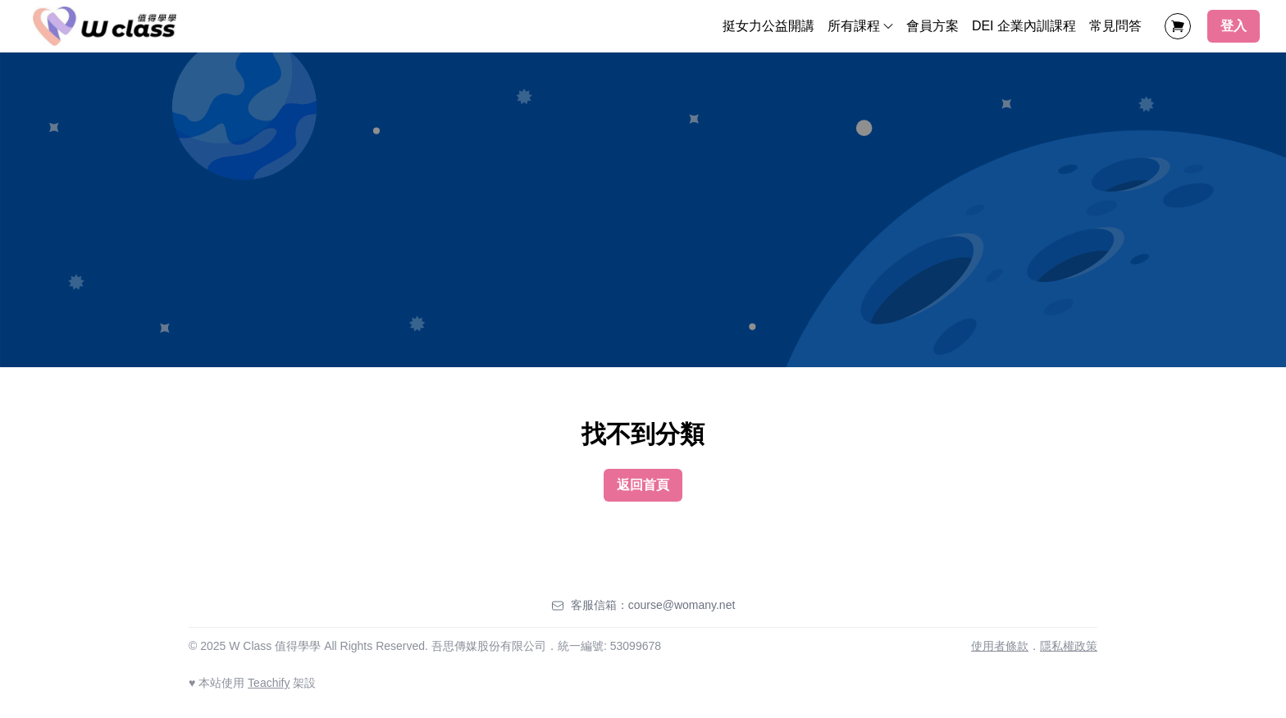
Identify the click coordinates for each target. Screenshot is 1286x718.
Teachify (269, 682)
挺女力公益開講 (768, 26)
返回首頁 (643, 485)
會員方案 (932, 26)
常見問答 (1115, 26)
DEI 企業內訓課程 (1024, 26)
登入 (1233, 26)
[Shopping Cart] (1178, 26)
